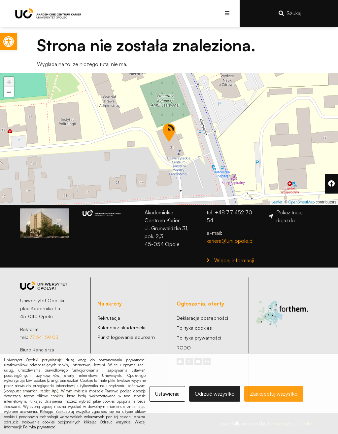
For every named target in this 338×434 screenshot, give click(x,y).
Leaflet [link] (276, 201)
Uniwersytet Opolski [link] (291, 423)
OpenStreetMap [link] (301, 201)
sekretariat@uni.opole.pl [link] (47, 391)
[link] (8, 41)
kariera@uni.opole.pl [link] (230, 240)
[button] (227, 13)
